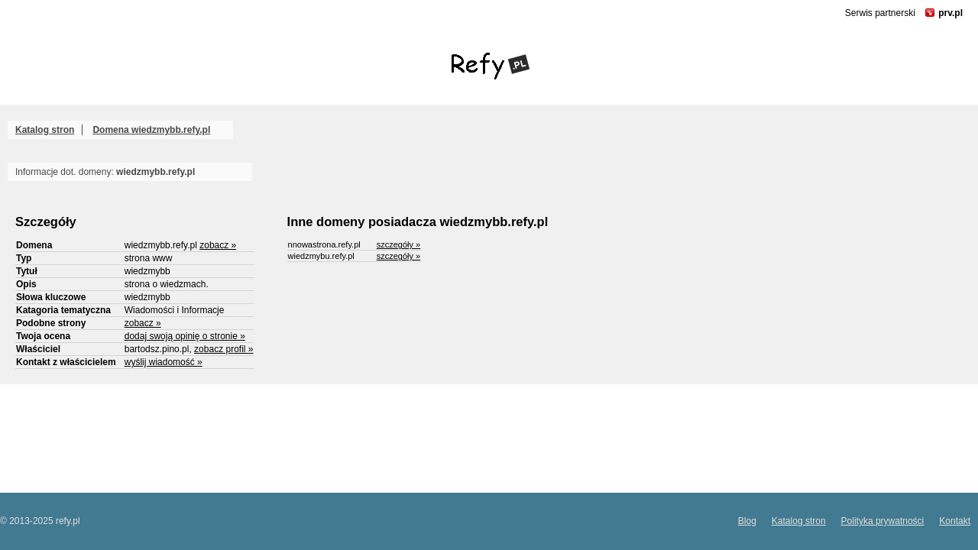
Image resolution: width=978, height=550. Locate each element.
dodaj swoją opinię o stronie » (185, 336)
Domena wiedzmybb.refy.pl (151, 130)
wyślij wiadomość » (163, 362)
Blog (747, 521)
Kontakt (954, 521)
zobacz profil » (223, 349)
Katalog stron (44, 130)
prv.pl (950, 13)
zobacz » (217, 245)
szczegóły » (398, 244)
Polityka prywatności (883, 521)
